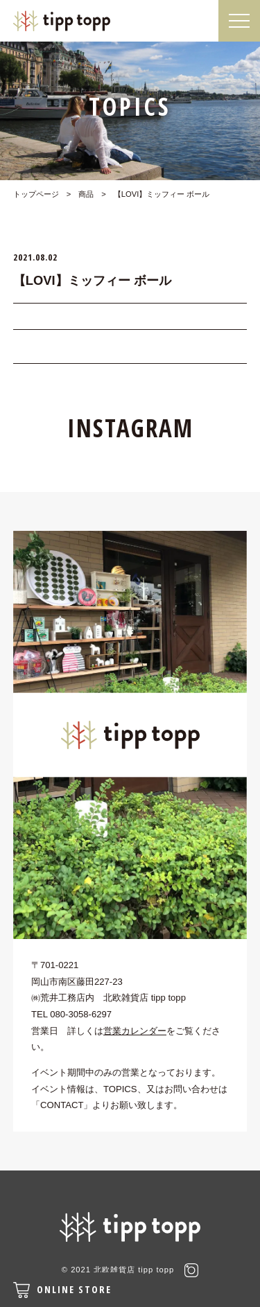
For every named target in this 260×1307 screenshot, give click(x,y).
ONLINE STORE (62, 1290)
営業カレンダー (134, 1031)
